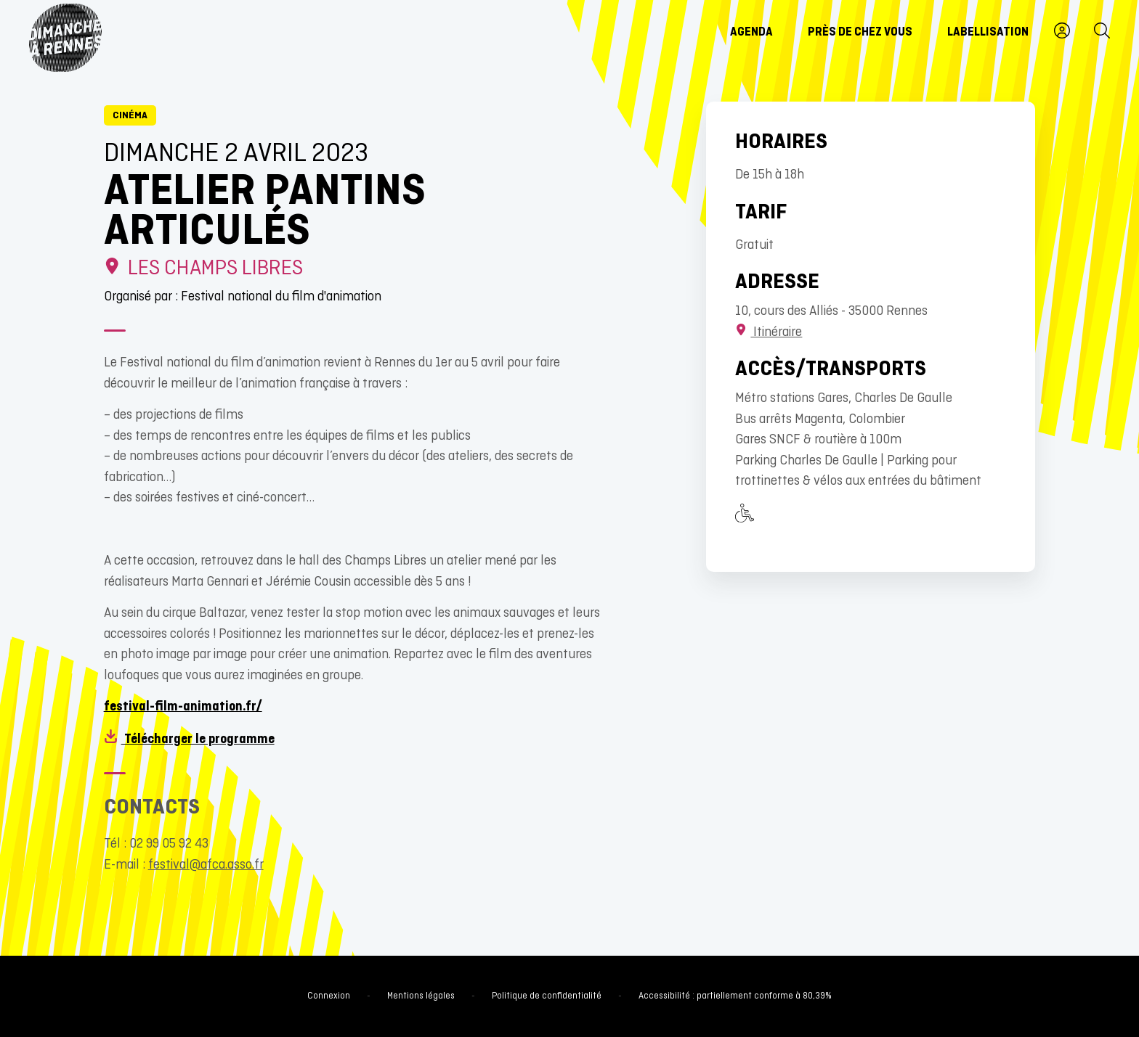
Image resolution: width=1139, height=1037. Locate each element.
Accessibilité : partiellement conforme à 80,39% (735, 996)
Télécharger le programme (189, 739)
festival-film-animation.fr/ (183, 707)
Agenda (751, 32)
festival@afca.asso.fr (206, 865)
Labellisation (988, 32)
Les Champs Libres (204, 268)
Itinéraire (768, 332)
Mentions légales (421, 996)
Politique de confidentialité (546, 996)
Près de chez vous (860, 32)
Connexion (328, 996)
